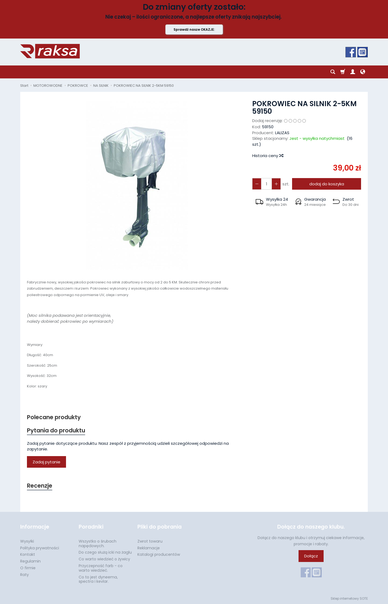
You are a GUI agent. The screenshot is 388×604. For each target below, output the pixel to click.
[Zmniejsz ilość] (276, 184)
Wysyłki (27, 541)
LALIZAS (282, 133)
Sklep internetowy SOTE (349, 598)
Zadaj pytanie (46, 462)
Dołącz (311, 556)
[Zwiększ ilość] (256, 184)
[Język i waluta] (363, 71)
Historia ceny (267, 155)
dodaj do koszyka (326, 184)
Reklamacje (148, 547)
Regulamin (30, 561)
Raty (24, 574)
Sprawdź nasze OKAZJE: (194, 29)
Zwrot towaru (149, 541)
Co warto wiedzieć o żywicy (104, 559)
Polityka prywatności (39, 547)
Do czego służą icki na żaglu (105, 552)
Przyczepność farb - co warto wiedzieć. (101, 568)
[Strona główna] (50, 51)
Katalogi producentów (158, 554)
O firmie (28, 568)
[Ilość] (266, 184)
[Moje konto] (353, 71)
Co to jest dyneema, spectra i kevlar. (98, 579)
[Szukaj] (333, 71)
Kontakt (27, 554)
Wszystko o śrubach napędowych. (97, 544)
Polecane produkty (54, 417)
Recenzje (39, 486)
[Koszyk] (343, 71)
